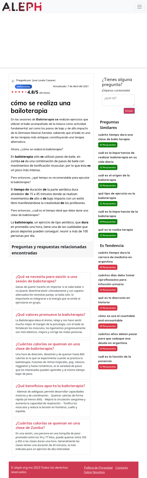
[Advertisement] (73, 41)
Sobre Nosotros (94, 472)
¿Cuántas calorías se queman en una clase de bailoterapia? (48, 346)
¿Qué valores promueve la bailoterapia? (50, 314)
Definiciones (23, 86)
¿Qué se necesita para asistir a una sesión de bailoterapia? (46, 278)
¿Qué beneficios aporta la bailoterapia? (50, 385)
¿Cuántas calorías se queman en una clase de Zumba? (48, 425)
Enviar (129, 111)
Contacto (122, 467)
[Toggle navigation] (139, 6)
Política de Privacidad (98, 467)
